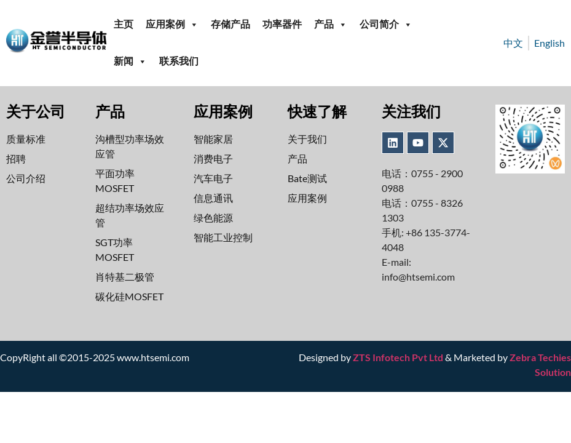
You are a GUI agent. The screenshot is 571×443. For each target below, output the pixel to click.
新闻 (130, 61)
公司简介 (386, 24)
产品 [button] (330, 24)
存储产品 (230, 24)
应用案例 (172, 24)
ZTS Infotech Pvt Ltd (398, 357)
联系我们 (179, 61)
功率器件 (282, 24)
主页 (123, 24)
